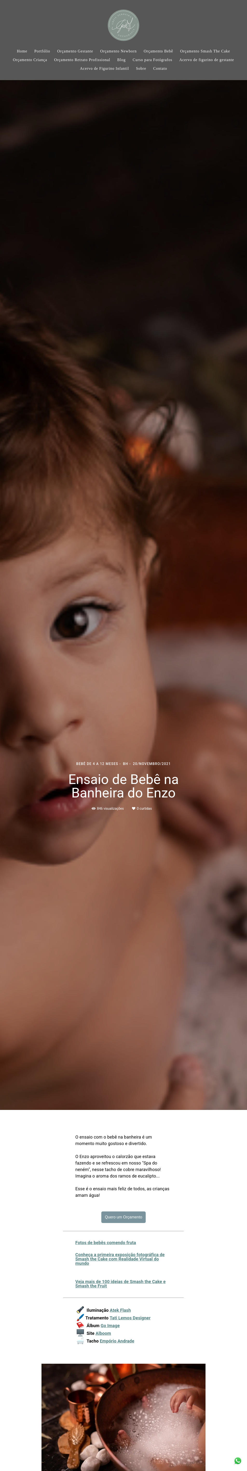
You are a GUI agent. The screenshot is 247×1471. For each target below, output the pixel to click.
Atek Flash (120, 1310)
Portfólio (42, 51)
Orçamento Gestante (75, 51)
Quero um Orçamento (123, 1217)
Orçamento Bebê (158, 51)
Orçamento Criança (30, 60)
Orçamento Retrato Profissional (82, 60)
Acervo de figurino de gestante (206, 60)
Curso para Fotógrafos (152, 60)
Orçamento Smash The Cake (205, 51)
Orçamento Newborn (118, 51)
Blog (121, 60)
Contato (160, 68)
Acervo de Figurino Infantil (104, 68)
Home (22, 51)
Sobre (141, 68)
